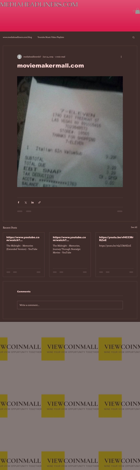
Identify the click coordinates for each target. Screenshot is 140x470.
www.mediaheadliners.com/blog (17, 37)
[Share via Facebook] (18, 202)
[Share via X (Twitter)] (25, 202)
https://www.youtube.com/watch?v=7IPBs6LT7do (22, 239)
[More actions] (121, 56)
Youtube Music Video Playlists (51, 37)
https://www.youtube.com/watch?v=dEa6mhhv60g (69, 239)
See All (134, 227)
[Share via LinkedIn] (32, 202)
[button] (137, 11)
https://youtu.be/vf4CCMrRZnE (116, 239)
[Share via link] (39, 202)
